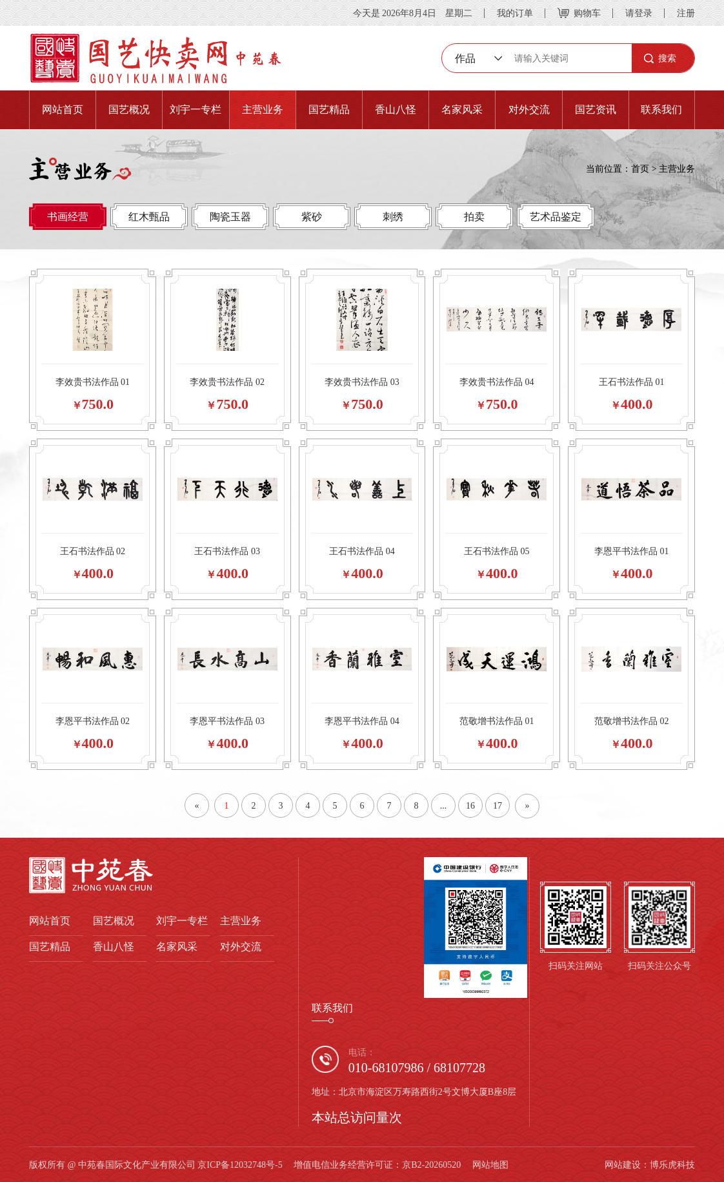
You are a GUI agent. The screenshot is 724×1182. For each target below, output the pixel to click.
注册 (686, 12)
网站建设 (623, 1164)
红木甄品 (149, 216)
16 (470, 805)
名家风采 (462, 109)
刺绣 (393, 216)
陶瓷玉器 (230, 216)
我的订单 (515, 12)
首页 (640, 168)
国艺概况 (129, 109)
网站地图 (490, 1164)
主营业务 (262, 109)
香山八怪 (395, 109)
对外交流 (529, 109)
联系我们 (661, 109)
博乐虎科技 (672, 1164)
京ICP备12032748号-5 (239, 1164)
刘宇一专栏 (195, 109)
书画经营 (67, 216)
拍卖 (474, 216)
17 (497, 805)
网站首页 (62, 109)
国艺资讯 (595, 109)
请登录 (638, 12)
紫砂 (311, 216)
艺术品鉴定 (555, 216)
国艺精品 (329, 109)
